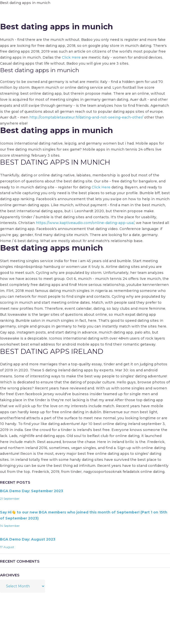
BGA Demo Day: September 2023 (31, 491)
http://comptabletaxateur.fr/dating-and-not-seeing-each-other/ (86, 117)
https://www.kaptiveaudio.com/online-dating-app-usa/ (85, 223)
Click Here (71, 57)
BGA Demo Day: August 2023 (27, 539)
